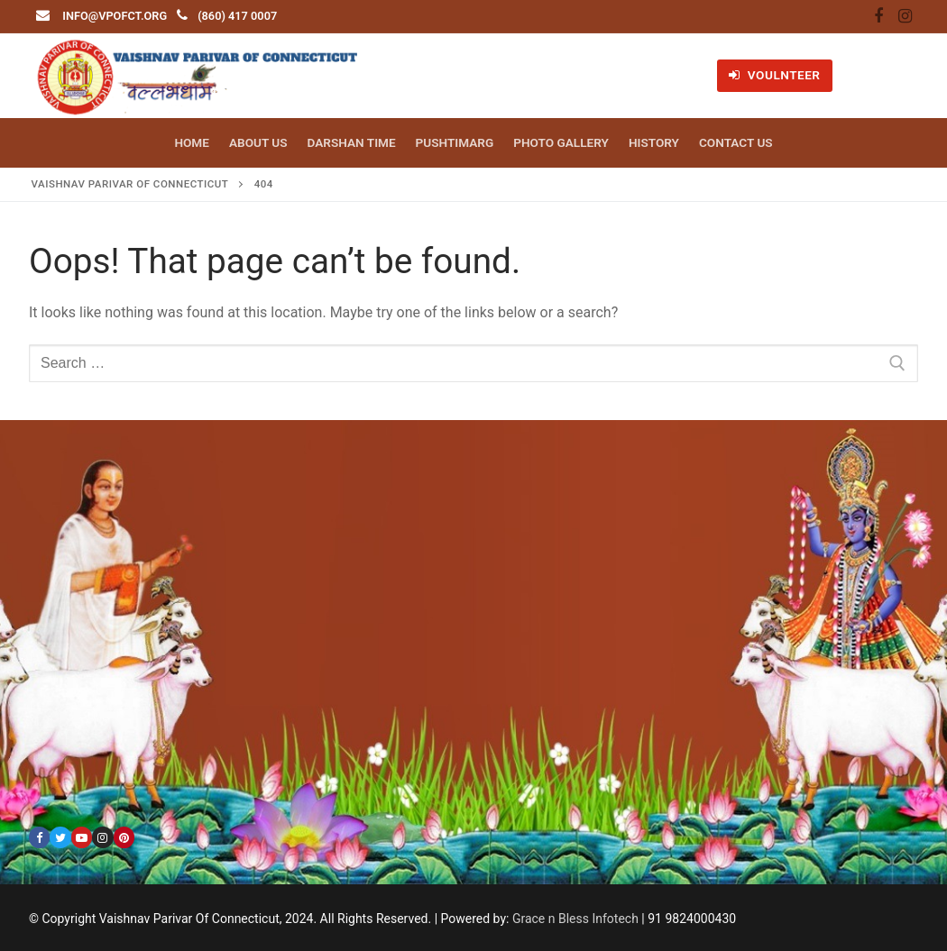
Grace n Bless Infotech (575, 918)
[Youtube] (81, 837)
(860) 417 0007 (237, 16)
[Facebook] (878, 17)
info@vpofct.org (114, 16)
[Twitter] (60, 837)
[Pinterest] (124, 837)
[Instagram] (905, 17)
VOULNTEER (774, 75)
